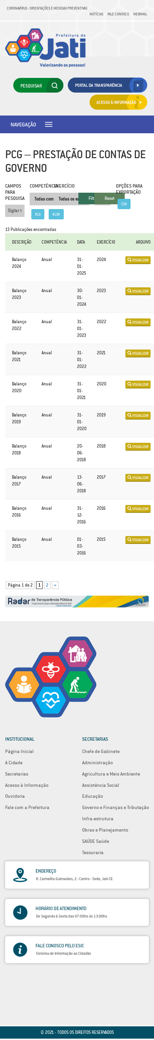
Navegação (23, 124)
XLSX (56, 214)
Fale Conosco (118, 14)
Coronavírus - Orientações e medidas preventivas (47, 8)
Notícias (96, 14)
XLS (38, 214)
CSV (124, 204)
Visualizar (138, 260)
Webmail (140, 14)
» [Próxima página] (55, 585)
